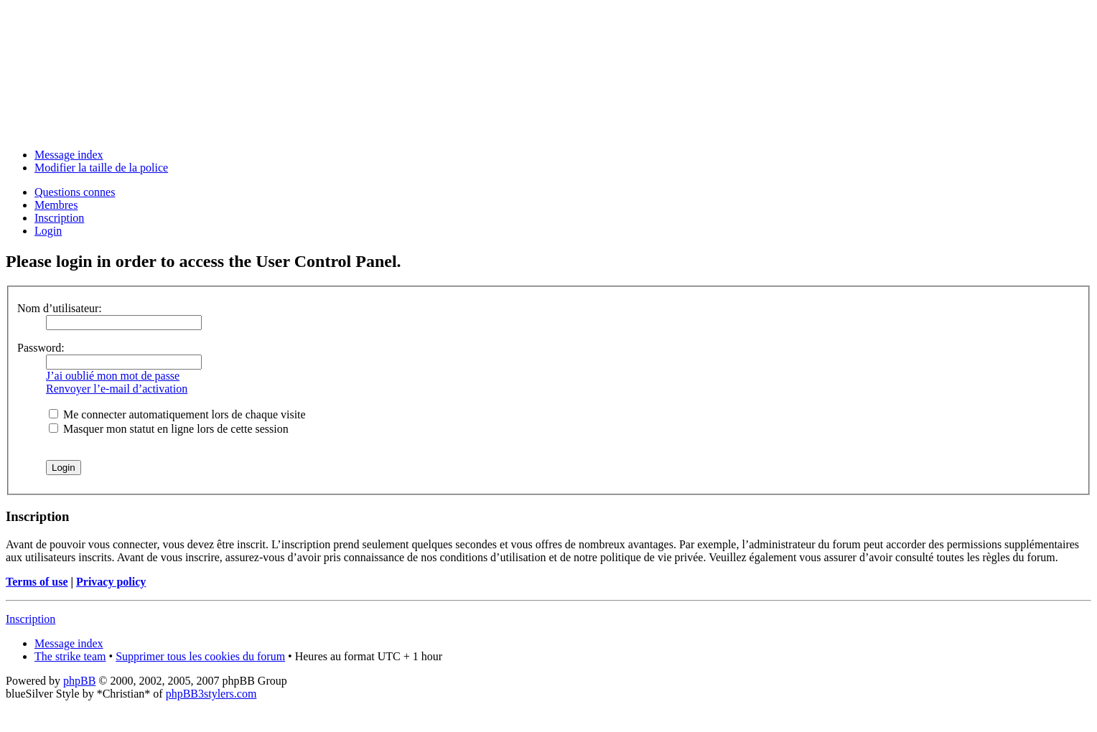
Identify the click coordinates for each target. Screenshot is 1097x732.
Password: (41, 348)
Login (48, 231)
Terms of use (37, 582)
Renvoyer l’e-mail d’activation (116, 389)
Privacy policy (111, 582)
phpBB (79, 681)
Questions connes (74, 192)
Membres (56, 205)
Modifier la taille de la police (101, 167)
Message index (68, 155)
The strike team (70, 656)
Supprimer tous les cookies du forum (200, 656)
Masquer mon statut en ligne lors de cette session (169, 429)
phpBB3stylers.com (211, 694)
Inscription (59, 218)
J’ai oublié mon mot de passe (112, 376)
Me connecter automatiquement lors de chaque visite (177, 414)
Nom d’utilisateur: (59, 308)
